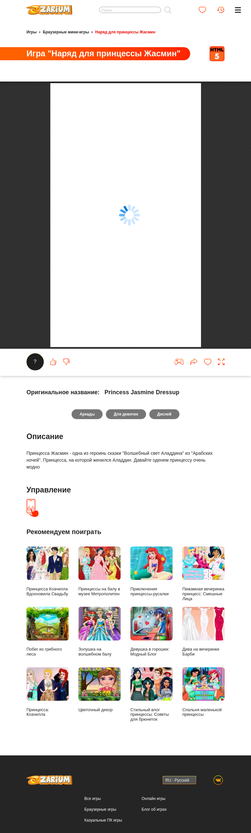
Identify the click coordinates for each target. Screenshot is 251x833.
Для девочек (126, 425)
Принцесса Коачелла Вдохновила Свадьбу (47, 583)
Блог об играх (154, 820)
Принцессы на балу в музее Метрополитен (99, 583)
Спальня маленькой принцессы (203, 703)
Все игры (92, 809)
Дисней (164, 425)
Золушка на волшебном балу (99, 643)
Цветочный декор (99, 700)
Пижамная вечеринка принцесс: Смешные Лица (203, 585)
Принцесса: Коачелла (47, 703)
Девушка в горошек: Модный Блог (151, 643)
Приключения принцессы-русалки (151, 583)
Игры (31, 32)
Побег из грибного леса (47, 643)
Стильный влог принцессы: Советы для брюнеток (151, 705)
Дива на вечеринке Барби (203, 643)
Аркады (87, 425)
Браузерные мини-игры (66, 32)
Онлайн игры (153, 809)
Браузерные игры (100, 820)
